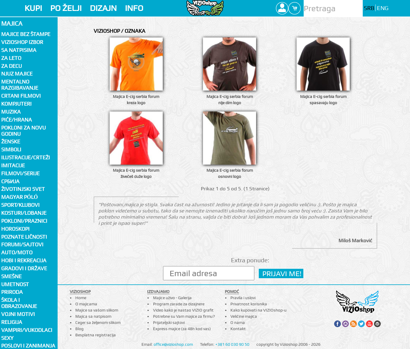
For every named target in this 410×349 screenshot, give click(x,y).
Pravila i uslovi (243, 297)
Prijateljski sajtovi (169, 322)
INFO (134, 8)
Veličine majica (243, 316)
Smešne (11, 276)
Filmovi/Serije (20, 173)
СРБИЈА (10, 181)
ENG (382, 8)
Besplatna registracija (95, 334)
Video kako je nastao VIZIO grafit (183, 310)
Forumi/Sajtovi (22, 244)
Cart (294, 8)
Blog (79, 328)
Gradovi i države (24, 268)
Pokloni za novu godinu (23, 130)
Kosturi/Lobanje (23, 213)
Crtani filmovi (21, 96)
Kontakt (238, 328)
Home (80, 297)
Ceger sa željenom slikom (98, 322)
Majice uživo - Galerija (172, 297)
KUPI (33, 8)
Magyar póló (19, 197)
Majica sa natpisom (93, 316)
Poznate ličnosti (24, 237)
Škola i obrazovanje (19, 303)
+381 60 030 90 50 (232, 344)
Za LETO (11, 58)
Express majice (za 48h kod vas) (182, 328)
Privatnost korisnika (248, 304)
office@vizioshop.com (173, 344)
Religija (11, 322)
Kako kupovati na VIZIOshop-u (258, 310)
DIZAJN (103, 8)
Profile (282, 8)
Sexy (7, 338)
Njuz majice (16, 74)
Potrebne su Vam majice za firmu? (184, 316)
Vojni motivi (18, 314)
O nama (237, 322)
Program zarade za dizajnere (178, 304)
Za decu (11, 66)
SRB (369, 8)
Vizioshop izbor (22, 42)
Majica (11, 23)
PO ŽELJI (66, 8)
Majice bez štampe (25, 34)
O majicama (86, 304)
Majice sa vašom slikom (96, 310)
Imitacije (13, 165)
